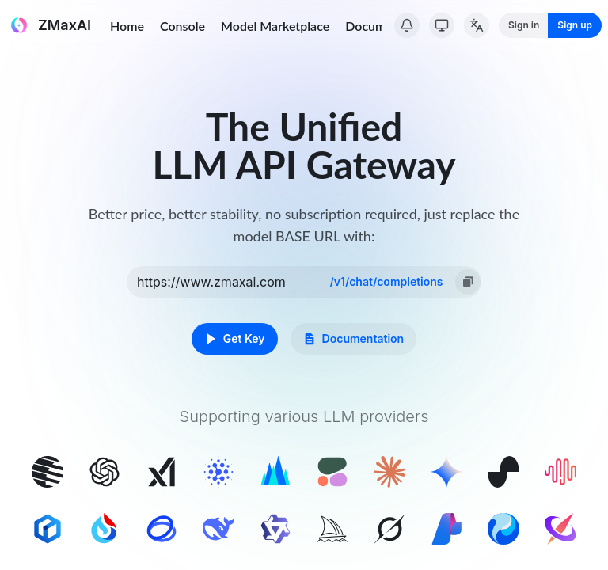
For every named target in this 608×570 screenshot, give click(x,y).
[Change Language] (476, 25)
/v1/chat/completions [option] (386, 281)
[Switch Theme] (441, 25)
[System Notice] (407, 25)
